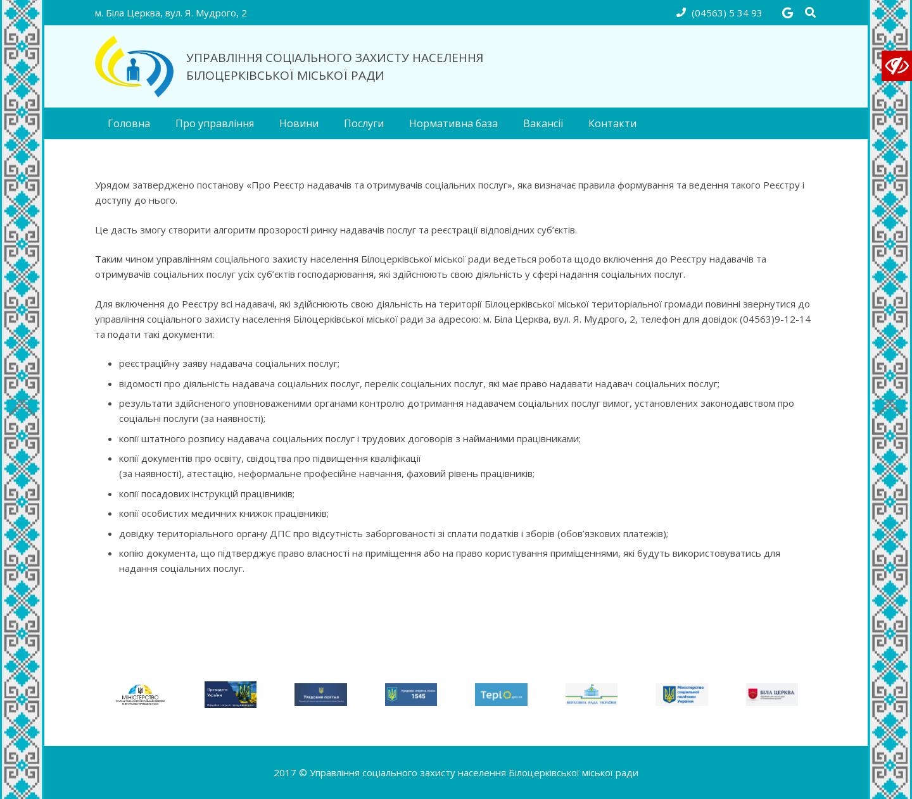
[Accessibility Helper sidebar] (897, 66)
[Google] (787, 12)
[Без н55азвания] (140, 694)
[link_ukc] (411, 695)
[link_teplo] (501, 695)
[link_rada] (592, 695)
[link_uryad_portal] (320, 695)
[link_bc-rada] (772, 695)
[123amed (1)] (231, 695)
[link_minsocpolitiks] (682, 695)
